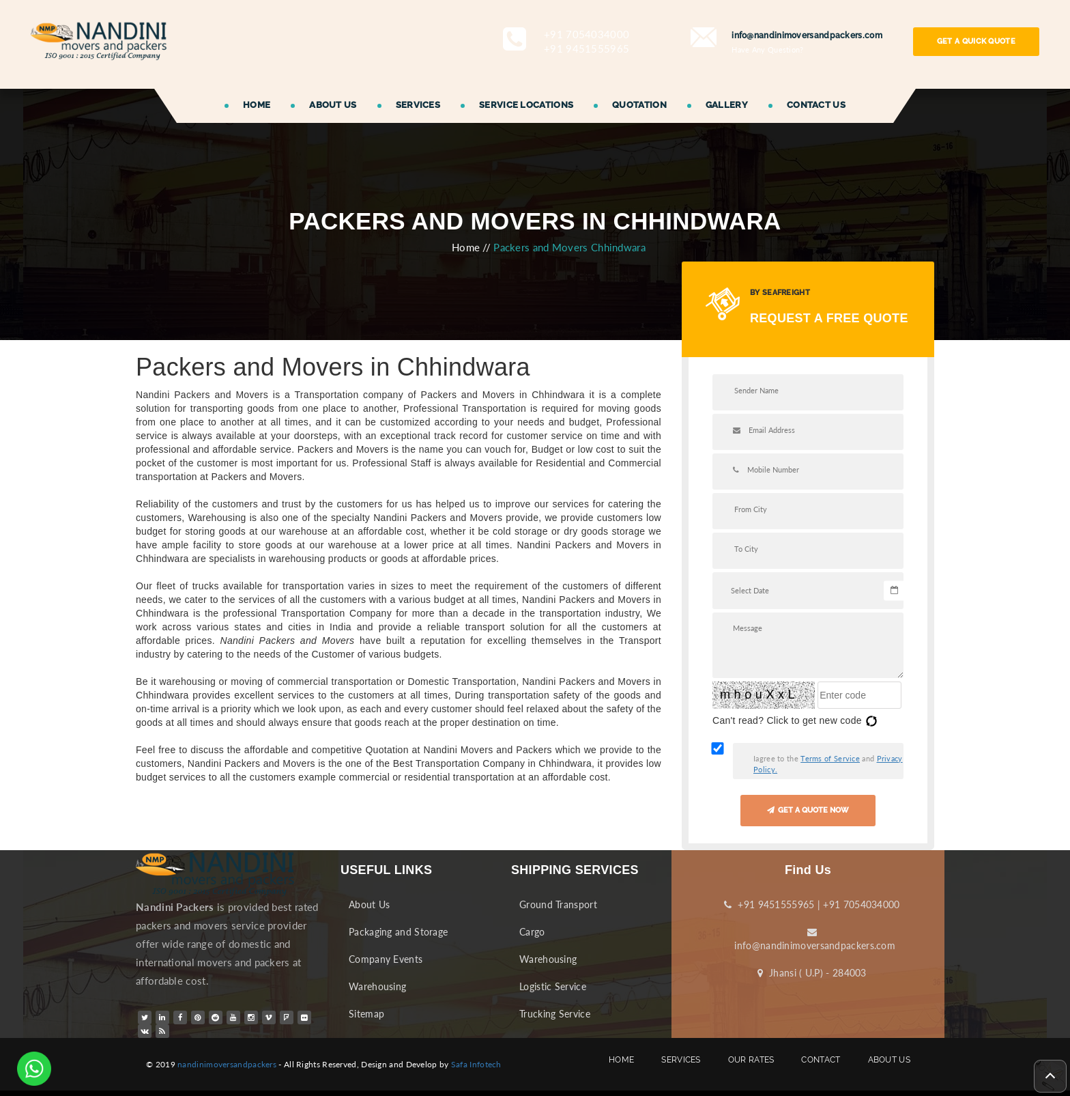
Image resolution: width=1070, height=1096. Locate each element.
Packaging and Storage (398, 932)
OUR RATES (751, 1064)
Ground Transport (558, 904)
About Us (369, 904)
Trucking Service (554, 1014)
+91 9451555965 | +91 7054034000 (811, 904)
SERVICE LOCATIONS (526, 105)
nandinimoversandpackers (226, 1064)
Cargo (532, 932)
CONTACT (820, 1064)
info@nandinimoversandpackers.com (812, 939)
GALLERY (727, 105)
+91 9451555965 (586, 48)
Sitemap (366, 1014)
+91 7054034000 (586, 34)
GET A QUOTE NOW (808, 810)
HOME (256, 105)
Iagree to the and (828, 764)
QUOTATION (639, 105)
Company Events (385, 959)
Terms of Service (830, 758)
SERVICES (418, 105)
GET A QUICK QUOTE (976, 41)
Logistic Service (552, 986)
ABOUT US (332, 105)
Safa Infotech (476, 1064)
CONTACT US (816, 105)
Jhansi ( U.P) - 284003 (812, 973)
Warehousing (377, 986)
